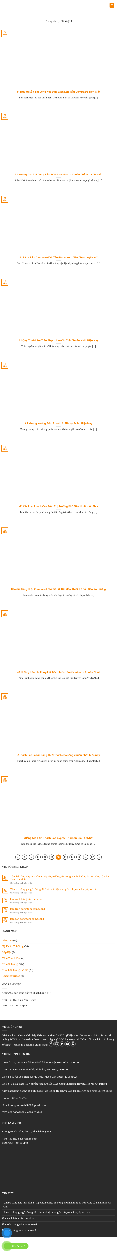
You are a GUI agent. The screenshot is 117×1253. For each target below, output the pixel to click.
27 (92, 857)
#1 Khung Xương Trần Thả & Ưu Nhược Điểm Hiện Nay (58, 423)
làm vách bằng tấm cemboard (27, 899)
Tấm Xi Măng (10, 964)
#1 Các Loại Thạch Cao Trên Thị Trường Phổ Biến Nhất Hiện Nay (58, 506)
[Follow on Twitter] (62, 1043)
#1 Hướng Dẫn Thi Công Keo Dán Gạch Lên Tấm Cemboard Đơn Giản (58, 91)
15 (72, 857)
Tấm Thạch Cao (11, 958)
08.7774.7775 (19, 1098)
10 (38, 857)
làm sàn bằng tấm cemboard (27, 918)
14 (65, 857)
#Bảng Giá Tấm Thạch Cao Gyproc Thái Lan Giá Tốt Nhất (58, 838)
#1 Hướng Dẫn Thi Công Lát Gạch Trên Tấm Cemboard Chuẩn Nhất (58, 672)
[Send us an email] (67, 1043)
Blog (58, 1248)
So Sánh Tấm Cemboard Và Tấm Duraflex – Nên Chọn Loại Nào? (58, 257)
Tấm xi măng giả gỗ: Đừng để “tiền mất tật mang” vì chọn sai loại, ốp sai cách (54, 889)
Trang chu (51, 21)
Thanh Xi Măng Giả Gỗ (15, 969)
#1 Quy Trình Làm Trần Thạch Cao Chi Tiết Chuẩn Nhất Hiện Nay (59, 340)
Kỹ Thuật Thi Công (13, 946)
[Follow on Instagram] (56, 1043)
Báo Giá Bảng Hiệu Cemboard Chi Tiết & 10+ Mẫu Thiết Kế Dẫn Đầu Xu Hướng (58, 589)
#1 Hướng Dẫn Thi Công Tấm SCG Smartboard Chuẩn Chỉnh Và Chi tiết (58, 174)
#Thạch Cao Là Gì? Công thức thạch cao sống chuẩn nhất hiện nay (58, 755)
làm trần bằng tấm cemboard (27, 908)
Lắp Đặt (6, 952)
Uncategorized (11, 975)
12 (52, 857)
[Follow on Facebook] (51, 1043)
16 (79, 857)
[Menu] (112, 5)
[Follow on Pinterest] (73, 1043)
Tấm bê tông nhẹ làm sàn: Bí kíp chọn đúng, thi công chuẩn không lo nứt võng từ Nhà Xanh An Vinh (59, 878)
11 (45, 857)
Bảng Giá (7, 940)
